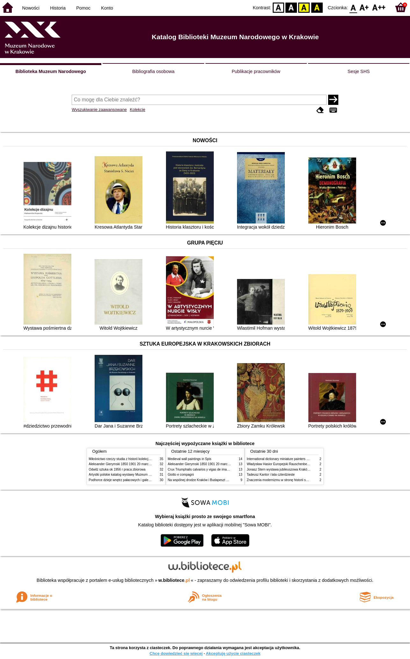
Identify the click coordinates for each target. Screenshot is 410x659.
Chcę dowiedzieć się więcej (175, 653)
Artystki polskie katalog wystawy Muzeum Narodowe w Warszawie (136, 474)
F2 (379, 7)
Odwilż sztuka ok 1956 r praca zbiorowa (117, 469)
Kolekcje (137, 109)
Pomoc (83, 8)
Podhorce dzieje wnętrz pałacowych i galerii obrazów (126, 480)
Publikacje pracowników (256, 71)
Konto (107, 8)
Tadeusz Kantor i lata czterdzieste (271, 474)
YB (304, 7)
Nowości (31, 8)
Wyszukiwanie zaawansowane (99, 109)
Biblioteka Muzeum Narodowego (50, 71)
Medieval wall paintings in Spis (190, 459)
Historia (58, 8)
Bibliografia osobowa (153, 71)
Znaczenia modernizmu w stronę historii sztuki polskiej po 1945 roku (295, 480)
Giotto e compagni (181, 474)
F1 (364, 7)
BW (291, 7)
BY (316, 7)
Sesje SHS (359, 71)
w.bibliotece (174, 580)
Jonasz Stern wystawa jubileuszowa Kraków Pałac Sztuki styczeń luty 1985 (300, 469)
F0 (353, 7)
